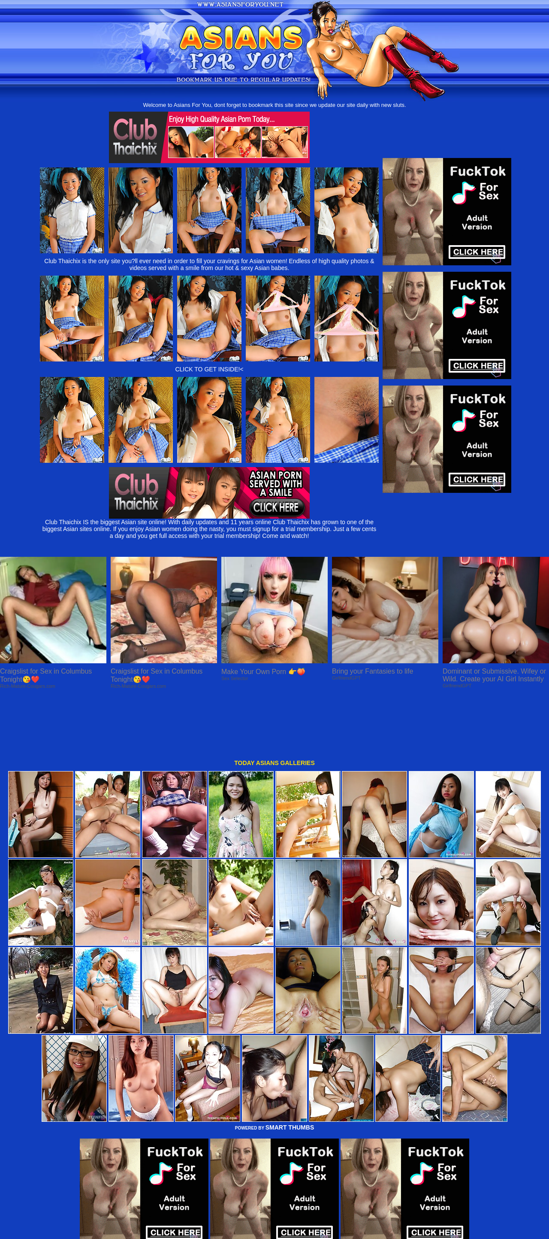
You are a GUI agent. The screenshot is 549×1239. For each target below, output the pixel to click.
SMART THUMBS (289, 1070)
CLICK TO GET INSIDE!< (209, 369)
